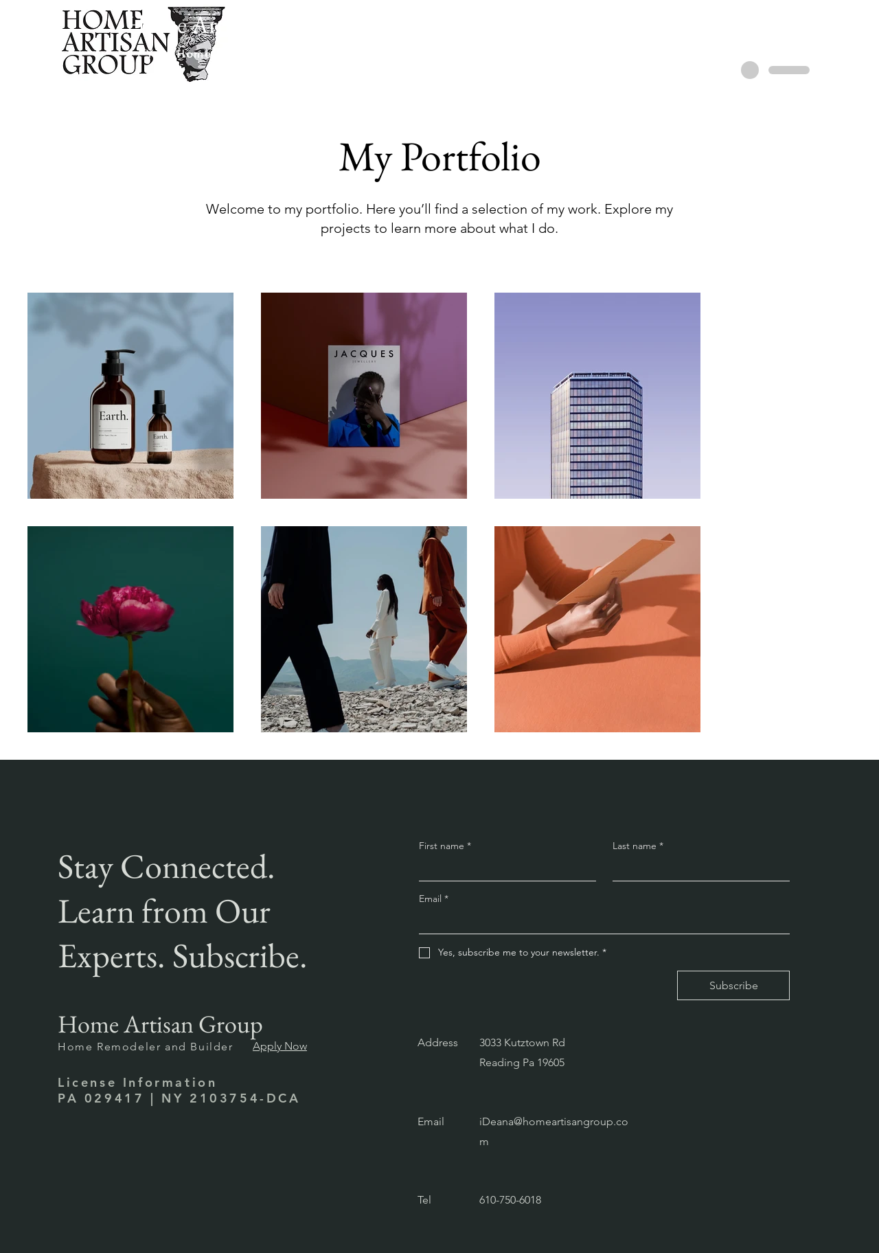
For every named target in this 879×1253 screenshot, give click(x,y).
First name (445, 845)
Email (433, 898)
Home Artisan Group (160, 1024)
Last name (638, 845)
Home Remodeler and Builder (145, 1046)
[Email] (600, 922)
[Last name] (697, 869)
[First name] (503, 869)
